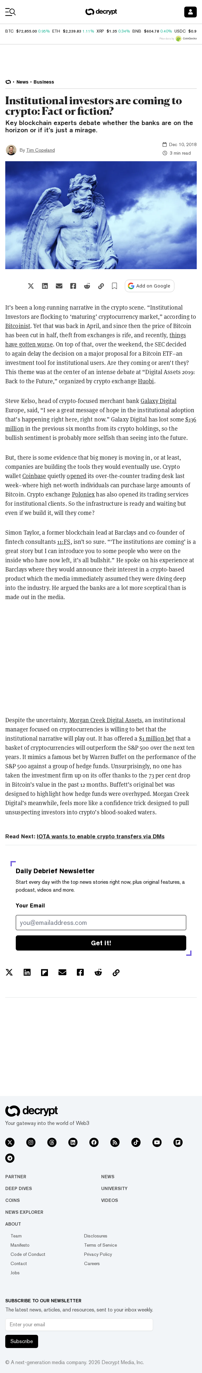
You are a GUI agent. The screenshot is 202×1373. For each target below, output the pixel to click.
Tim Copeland (40, 150)
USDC (180, 31)
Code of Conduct (28, 1254)
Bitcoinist (17, 326)
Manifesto (20, 1245)
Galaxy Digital (158, 401)
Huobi (146, 381)
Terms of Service (100, 1245)
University (114, 1188)
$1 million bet (156, 738)
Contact (19, 1263)
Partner (15, 1176)
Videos (109, 1200)
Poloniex (83, 494)
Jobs (15, 1272)
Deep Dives (18, 1188)
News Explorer (24, 1212)
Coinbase (34, 476)
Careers (92, 1263)
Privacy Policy (98, 1254)
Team (16, 1235)
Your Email (30, 906)
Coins (12, 1200)
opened (76, 476)
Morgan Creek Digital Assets (105, 720)
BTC (9, 31)
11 (64, 542)
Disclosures (95, 1235)
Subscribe (22, 1341)
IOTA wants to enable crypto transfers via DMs (101, 836)
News (107, 1176)
